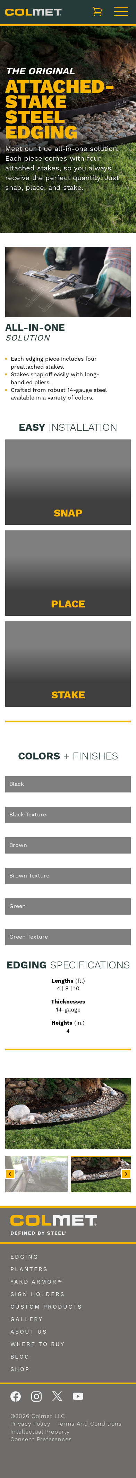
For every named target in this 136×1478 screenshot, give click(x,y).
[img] (68, 1113)
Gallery (26, 1319)
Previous (10, 1174)
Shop (20, 1369)
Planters (29, 1269)
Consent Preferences (41, 1439)
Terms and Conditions (89, 1423)
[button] (34, 1174)
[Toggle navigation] (121, 12)
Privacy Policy (30, 1423)
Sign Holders (37, 1294)
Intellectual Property (40, 1431)
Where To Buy (37, 1344)
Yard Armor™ (36, 1282)
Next (126, 1174)
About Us (28, 1332)
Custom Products (46, 1307)
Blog (20, 1357)
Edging (24, 1257)
